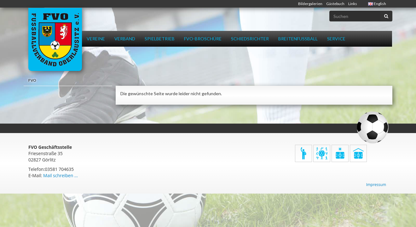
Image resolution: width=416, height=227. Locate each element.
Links (352, 3)
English (377, 3)
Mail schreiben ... (60, 175)
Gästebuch (335, 3)
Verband (124, 38)
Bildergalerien (310, 3)
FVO (32, 80)
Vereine (96, 38)
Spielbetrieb (160, 38)
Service (336, 38)
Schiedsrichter (250, 38)
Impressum (376, 184)
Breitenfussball (298, 38)
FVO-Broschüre (203, 38)
